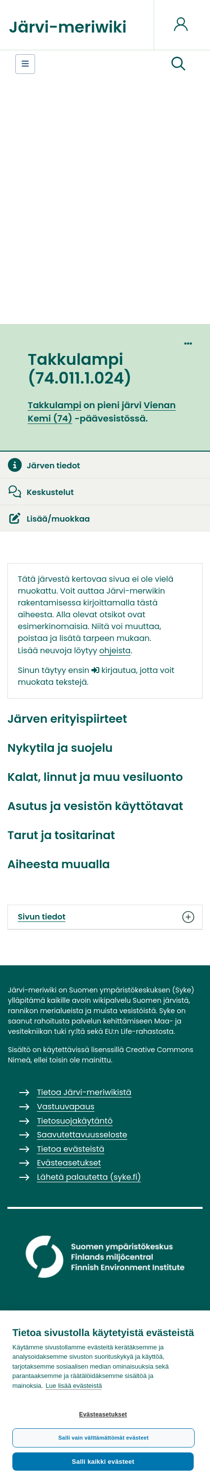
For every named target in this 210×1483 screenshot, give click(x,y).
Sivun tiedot (105, 917)
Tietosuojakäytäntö (75, 1121)
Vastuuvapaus (65, 1106)
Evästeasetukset (103, 1414)
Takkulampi (55, 405)
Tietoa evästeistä (70, 1149)
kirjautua (113, 670)
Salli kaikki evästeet (103, 1461)
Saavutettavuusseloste (82, 1134)
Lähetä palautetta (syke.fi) (89, 1177)
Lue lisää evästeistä (73, 1385)
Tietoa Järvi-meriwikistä (84, 1092)
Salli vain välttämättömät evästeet (103, 1438)
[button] (178, 64)
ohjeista (114, 650)
